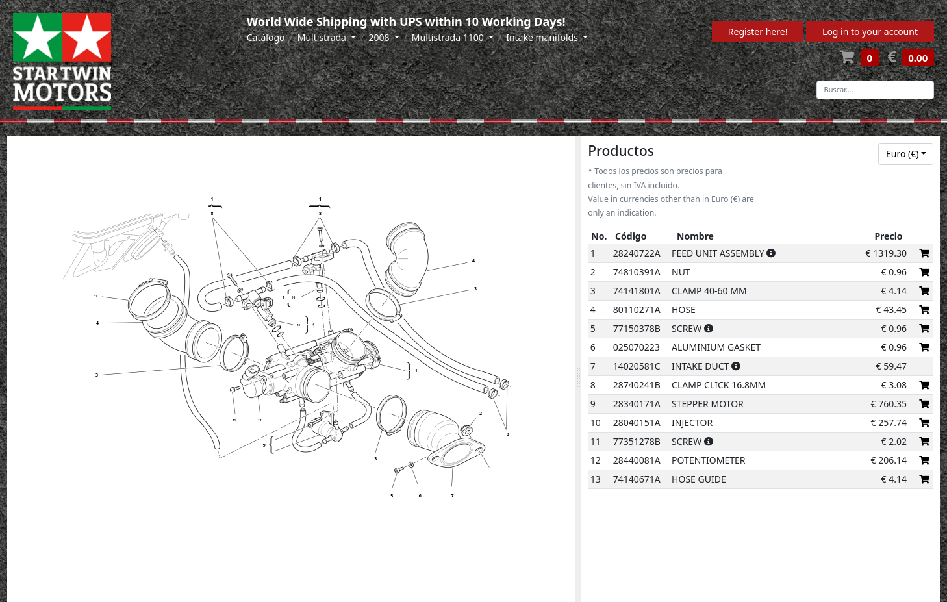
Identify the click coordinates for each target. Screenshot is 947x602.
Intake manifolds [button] (543, 37)
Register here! (758, 31)
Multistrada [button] (323, 37)
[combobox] (905, 154)
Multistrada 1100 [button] (449, 37)
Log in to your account (870, 31)
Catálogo (266, 37)
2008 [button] (380, 37)
